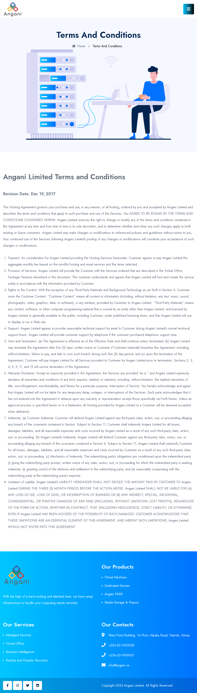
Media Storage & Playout (122, 602)
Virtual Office (15, 643)
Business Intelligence (20, 652)
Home (78, 46)
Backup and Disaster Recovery (27, 660)
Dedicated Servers (117, 585)
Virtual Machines (116, 577)
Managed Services (18, 635)
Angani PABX (114, 594)
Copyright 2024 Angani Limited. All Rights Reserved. (137, 685)
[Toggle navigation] (188, 9)
